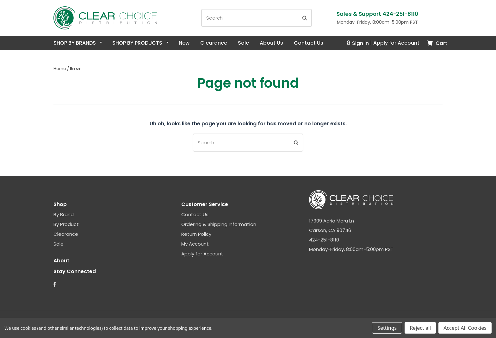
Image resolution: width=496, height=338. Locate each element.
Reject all (420, 327)
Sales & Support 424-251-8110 (377, 14)
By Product (66, 224)
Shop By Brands (77, 43)
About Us (271, 43)
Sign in (358, 43)
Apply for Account (396, 43)
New (184, 43)
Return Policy (196, 234)
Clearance (213, 43)
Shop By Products (140, 43)
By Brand (63, 214)
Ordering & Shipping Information (218, 224)
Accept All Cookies (465, 327)
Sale (243, 43)
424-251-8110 (324, 239)
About (61, 260)
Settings (387, 327)
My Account (195, 244)
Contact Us (308, 43)
